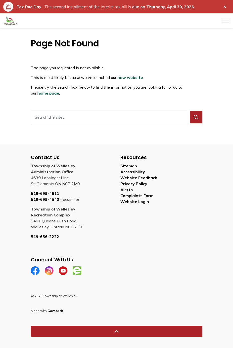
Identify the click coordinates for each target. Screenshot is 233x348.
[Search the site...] (116, 117)
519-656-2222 (45, 236)
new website (130, 77)
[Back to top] (116, 331)
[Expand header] (225, 20)
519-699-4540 (45, 199)
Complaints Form (136, 195)
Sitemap (128, 165)
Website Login (134, 201)
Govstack (55, 311)
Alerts (126, 189)
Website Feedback (138, 177)
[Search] (196, 117)
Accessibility (132, 171)
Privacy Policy (133, 183)
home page (48, 93)
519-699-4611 (45, 193)
